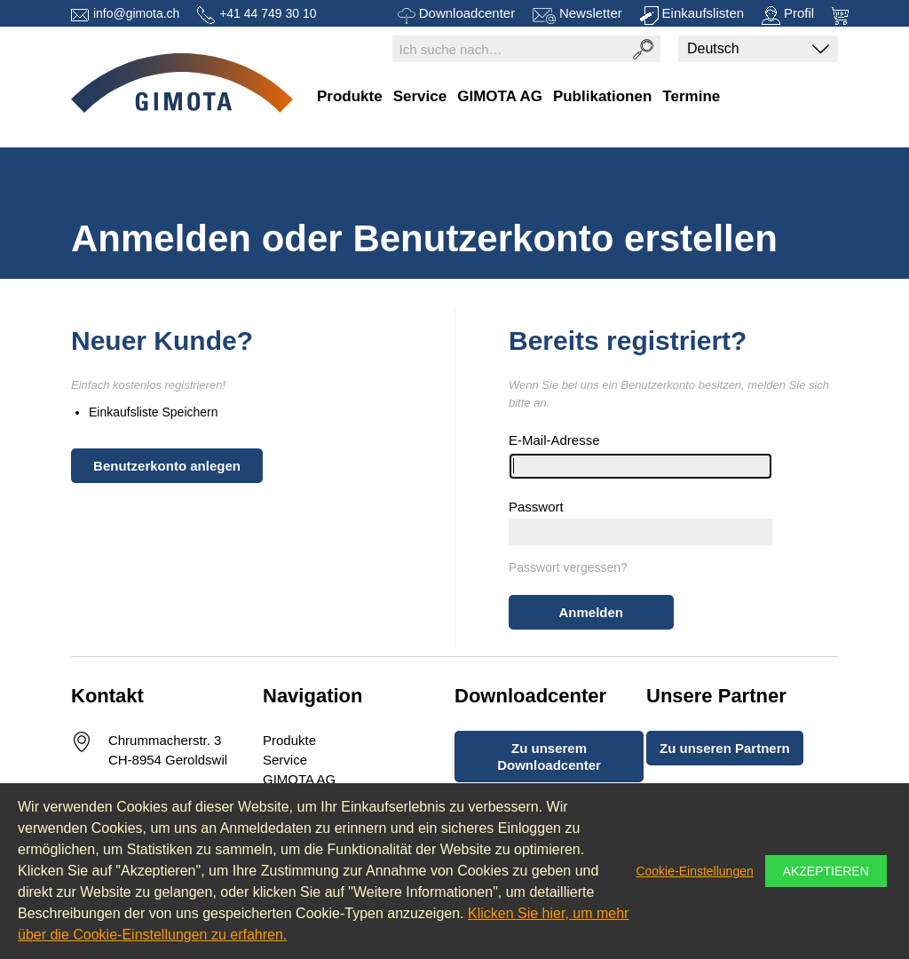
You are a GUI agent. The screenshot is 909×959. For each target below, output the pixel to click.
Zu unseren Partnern (725, 748)
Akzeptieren (826, 871)
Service (420, 96)
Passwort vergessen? (568, 567)
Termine (691, 96)
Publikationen (602, 96)
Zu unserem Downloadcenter (549, 757)
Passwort (536, 506)
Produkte (350, 96)
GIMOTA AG (499, 96)
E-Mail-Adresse (554, 440)
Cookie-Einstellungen (694, 871)
